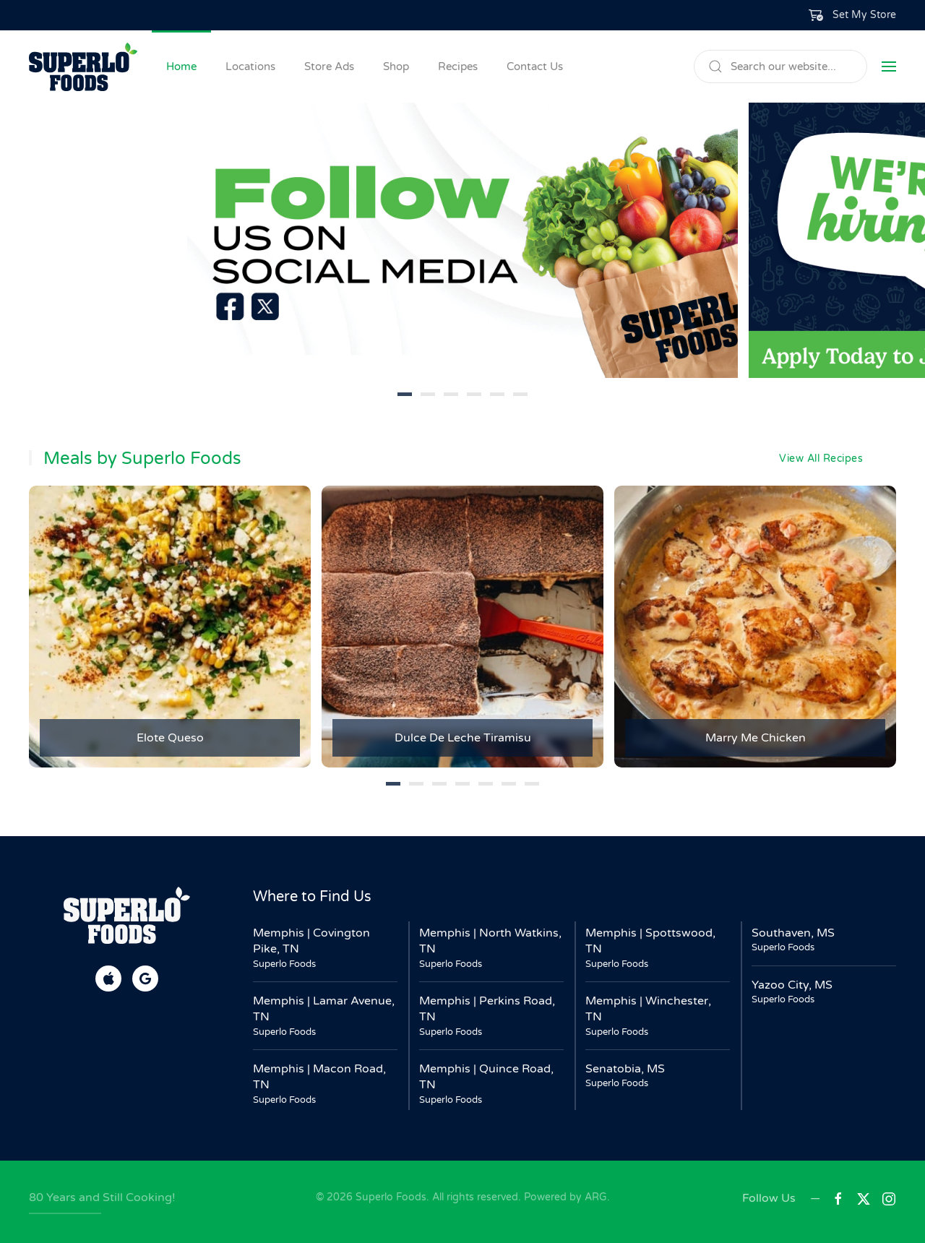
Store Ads (329, 66)
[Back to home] (83, 66)
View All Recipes (821, 458)
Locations (250, 66)
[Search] (780, 66)
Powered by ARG (564, 1197)
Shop (396, 66)
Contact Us (535, 66)
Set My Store (864, 15)
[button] (853, 15)
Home (181, 66)
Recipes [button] (458, 66)
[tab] (404, 394)
